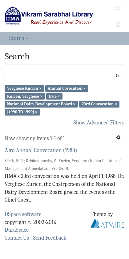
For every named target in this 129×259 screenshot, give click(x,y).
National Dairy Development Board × (41, 104)
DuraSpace (17, 230)
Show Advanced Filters (99, 123)
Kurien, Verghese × (24, 96)
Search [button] (19, 38)
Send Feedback (50, 238)
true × (54, 96)
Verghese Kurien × (24, 88)
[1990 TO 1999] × (22, 112)
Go (118, 75)
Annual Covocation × (67, 88)
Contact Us (17, 238)
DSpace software (23, 214)
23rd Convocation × (99, 104)
